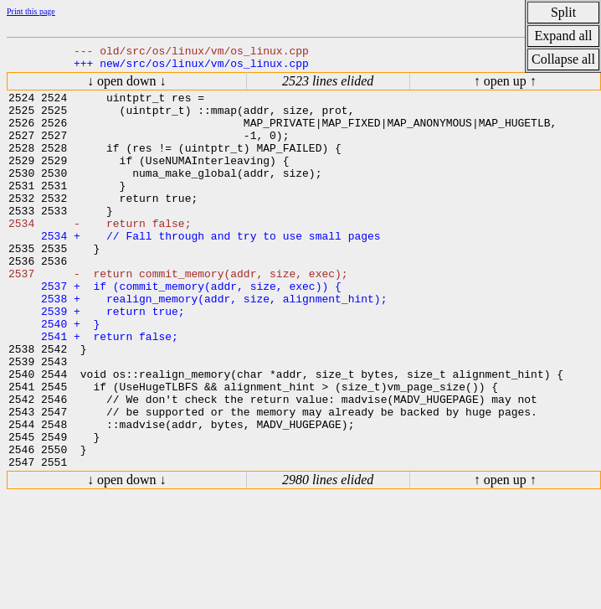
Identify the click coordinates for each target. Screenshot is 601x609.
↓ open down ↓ (127, 88)
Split (563, 12)
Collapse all (563, 59)
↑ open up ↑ (505, 88)
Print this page (31, 11)
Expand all (564, 35)
